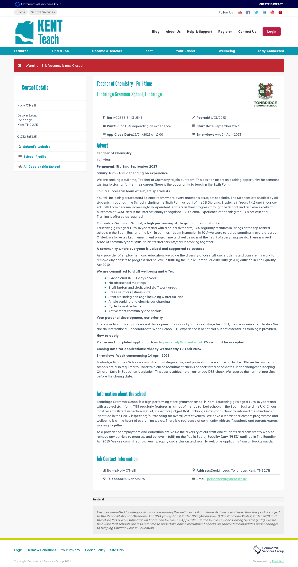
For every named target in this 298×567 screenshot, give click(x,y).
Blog (156, 31)
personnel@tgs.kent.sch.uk (183, 342)
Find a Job (60, 51)
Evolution (278, 561)
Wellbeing (227, 51)
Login (271, 31)
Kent (149, 51)
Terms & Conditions (41, 550)
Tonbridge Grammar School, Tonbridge (129, 94)
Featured (21, 51)
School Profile (34, 157)
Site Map (117, 550)
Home (20, 12)
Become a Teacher (107, 51)
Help (199, 31)
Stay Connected (271, 51)
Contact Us (247, 31)
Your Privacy (70, 550)
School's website (36, 147)
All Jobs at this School (41, 167)
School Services (43, 12)
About (173, 31)
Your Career (185, 51)
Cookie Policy (95, 550)
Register (225, 31)
